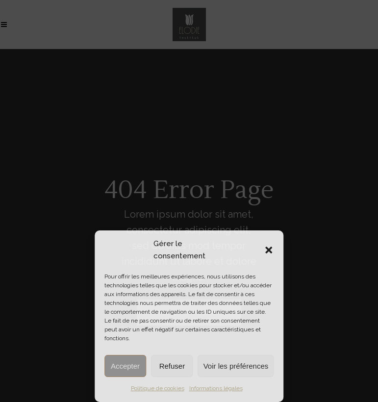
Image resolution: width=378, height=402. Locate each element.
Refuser (172, 366)
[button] (269, 250)
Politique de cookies (157, 388)
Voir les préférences (236, 366)
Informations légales (216, 388)
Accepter (125, 366)
